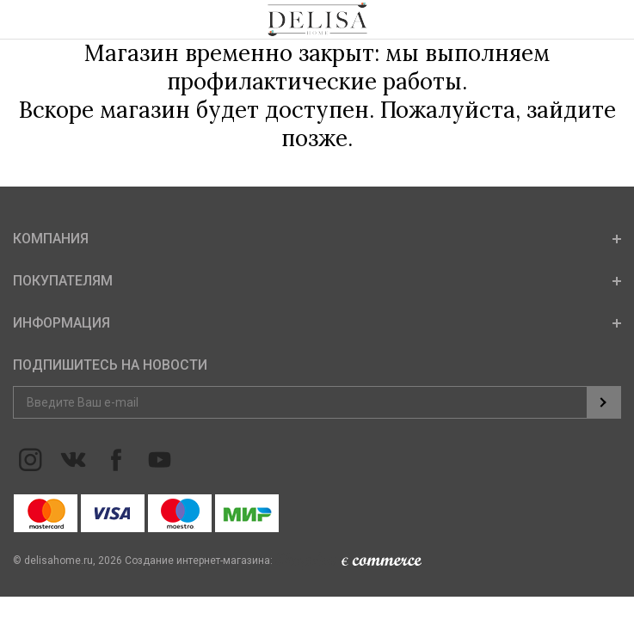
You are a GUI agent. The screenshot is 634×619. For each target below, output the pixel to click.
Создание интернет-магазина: (273, 561)
